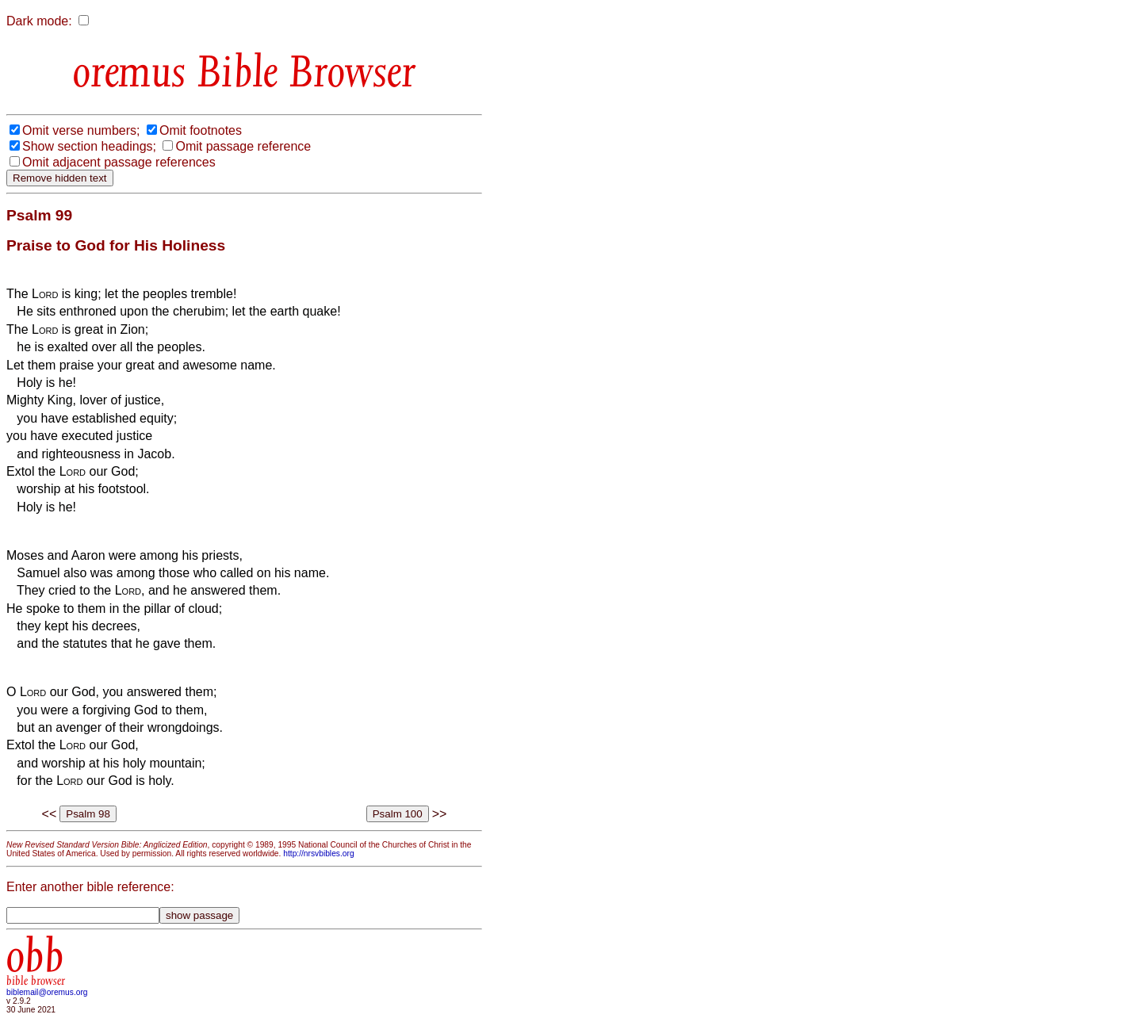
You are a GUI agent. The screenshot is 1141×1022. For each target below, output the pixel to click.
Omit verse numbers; (81, 130)
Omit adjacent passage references (119, 162)
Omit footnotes (200, 130)
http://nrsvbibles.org (318, 853)
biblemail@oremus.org (47, 992)
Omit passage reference (243, 146)
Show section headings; (89, 146)
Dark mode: (39, 21)
